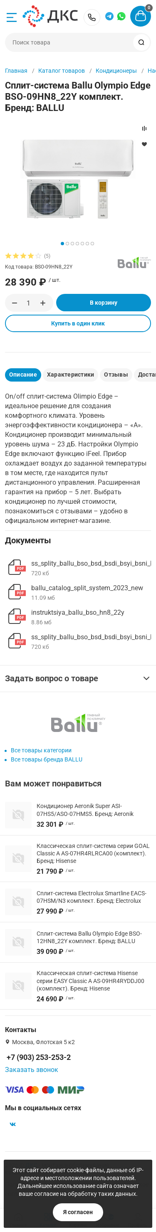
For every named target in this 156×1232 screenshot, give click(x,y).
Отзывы (116, 374)
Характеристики (70, 374)
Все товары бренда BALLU (46, 759)
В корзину (103, 302)
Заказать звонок (31, 1070)
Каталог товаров (61, 70)
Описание (23, 374)
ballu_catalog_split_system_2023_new (87, 588)
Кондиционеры (116, 70)
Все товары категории (41, 750)
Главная (16, 70)
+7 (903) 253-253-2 (92, 17)
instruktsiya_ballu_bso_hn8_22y (77, 612)
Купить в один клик (78, 323)
